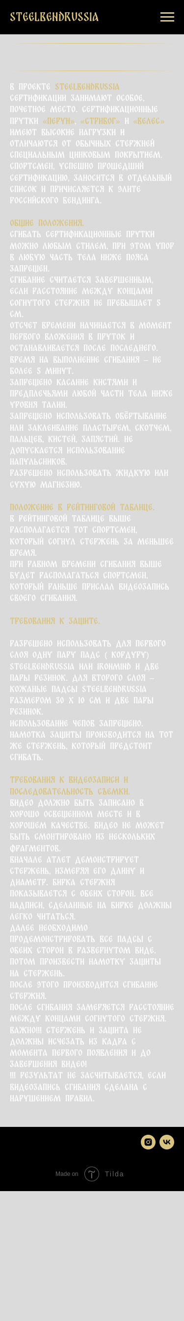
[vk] (166, 1142)
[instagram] (148, 1142)
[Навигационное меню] (167, 17)
